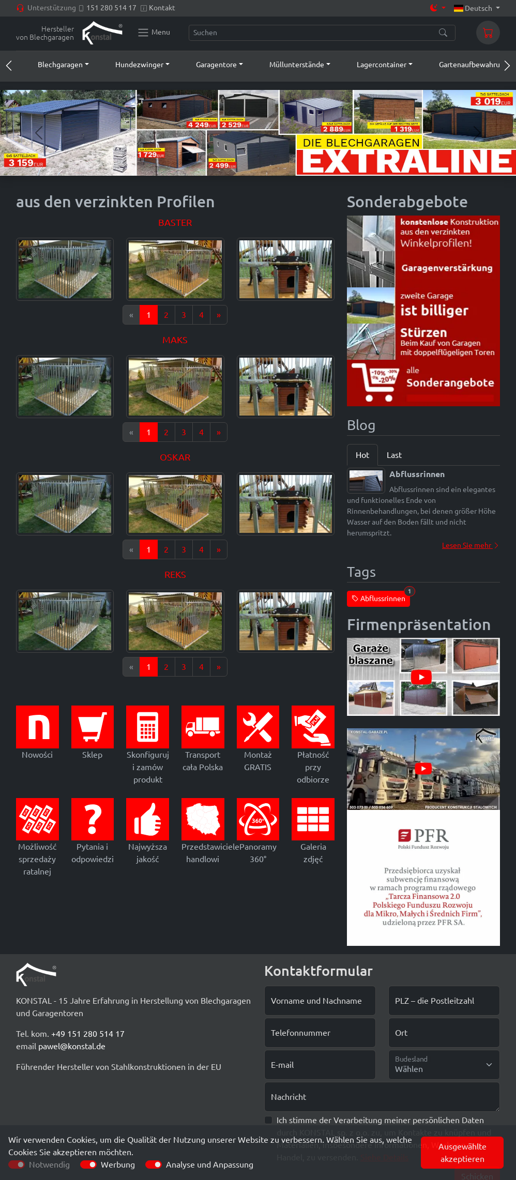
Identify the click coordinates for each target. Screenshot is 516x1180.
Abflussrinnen (381, 597)
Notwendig (49, 1164)
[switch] (88, 1164)
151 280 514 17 (111, 8)
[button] (54, 64)
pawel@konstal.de (71, 1046)
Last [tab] (394, 454)
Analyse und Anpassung (209, 1164)
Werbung (118, 1164)
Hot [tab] (362, 454)
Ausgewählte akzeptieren (462, 1152)
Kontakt (162, 8)
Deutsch (474, 8)
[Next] (218, 315)
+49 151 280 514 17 (88, 1033)
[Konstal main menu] (153, 32)
